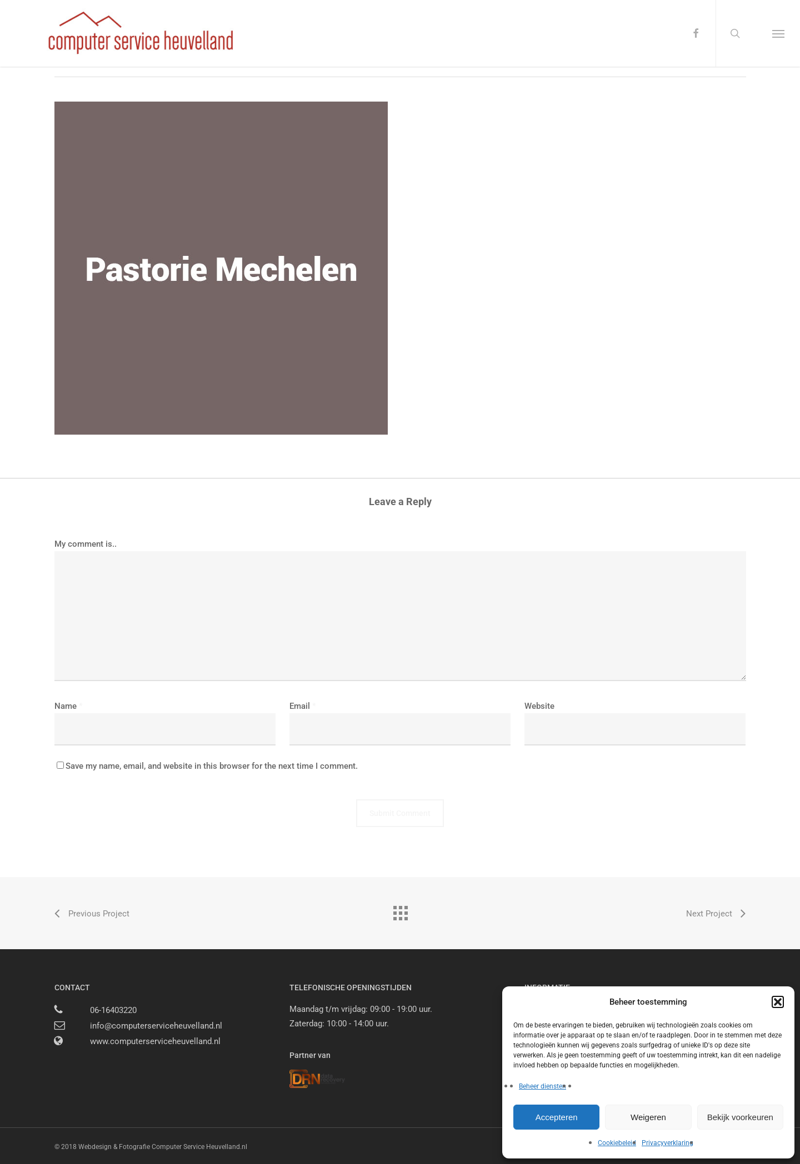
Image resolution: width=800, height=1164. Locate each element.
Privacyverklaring (667, 1143)
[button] (777, 1001)
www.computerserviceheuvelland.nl (155, 1041)
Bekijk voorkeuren (740, 1117)
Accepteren (557, 1117)
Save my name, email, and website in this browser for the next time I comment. (212, 766)
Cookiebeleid (617, 1143)
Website (539, 706)
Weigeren (648, 1117)
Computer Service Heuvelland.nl (199, 1147)
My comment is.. (85, 544)
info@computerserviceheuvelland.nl (156, 1026)
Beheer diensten (542, 1086)
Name (68, 706)
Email (302, 706)
